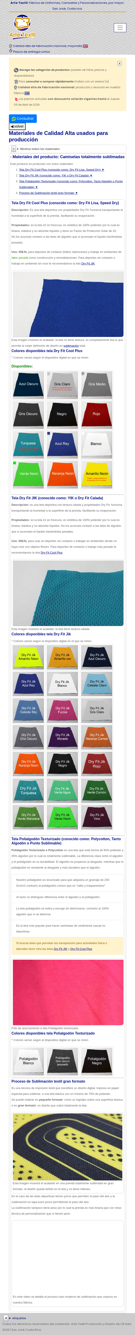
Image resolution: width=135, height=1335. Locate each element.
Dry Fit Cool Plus (52, 552)
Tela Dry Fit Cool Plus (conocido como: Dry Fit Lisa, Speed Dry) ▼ (61, 169)
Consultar (23, 118)
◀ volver (17, 126)
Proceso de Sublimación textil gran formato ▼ (48, 193)
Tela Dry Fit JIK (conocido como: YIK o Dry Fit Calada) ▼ (56, 175)
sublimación (71, 345)
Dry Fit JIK (88, 263)
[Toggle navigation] (120, 27)
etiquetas (19, 1318)
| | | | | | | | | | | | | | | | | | (67, 1318)
